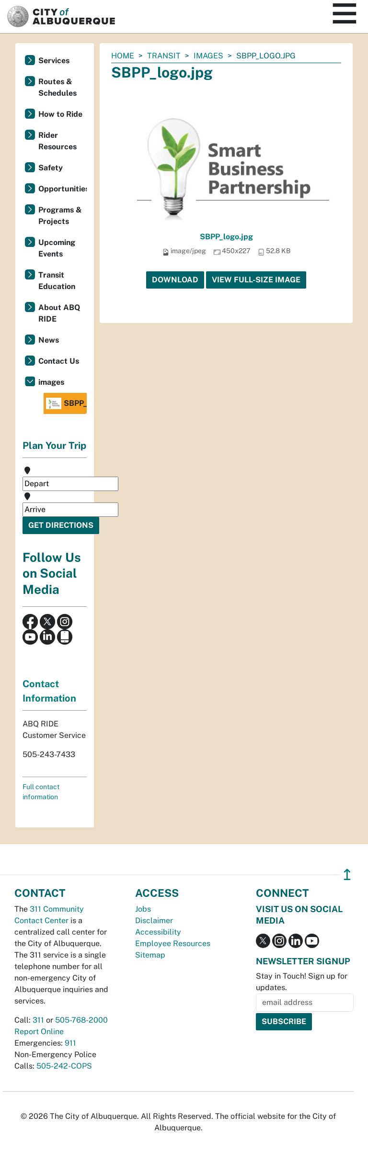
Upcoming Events (56, 248)
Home (122, 55)
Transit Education (56, 280)
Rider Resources (57, 141)
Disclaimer (154, 920)
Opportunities (62, 188)
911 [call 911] (70, 1043)
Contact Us (58, 361)
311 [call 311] (38, 1020)
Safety (50, 167)
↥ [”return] (347, 874)
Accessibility (158, 932)
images (208, 55)
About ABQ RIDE (59, 313)
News (48, 340)
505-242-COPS (64, 1066)
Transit (164, 55)
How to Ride (60, 114)
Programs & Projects (60, 215)
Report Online (39, 1031)
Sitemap (150, 954)
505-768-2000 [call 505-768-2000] (81, 1020)
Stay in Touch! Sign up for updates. (301, 981)
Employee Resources (172, 943)
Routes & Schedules (57, 87)
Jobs (143, 909)
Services (53, 60)
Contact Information (49, 691)
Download (175, 279)
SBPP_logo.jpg (226, 236)
